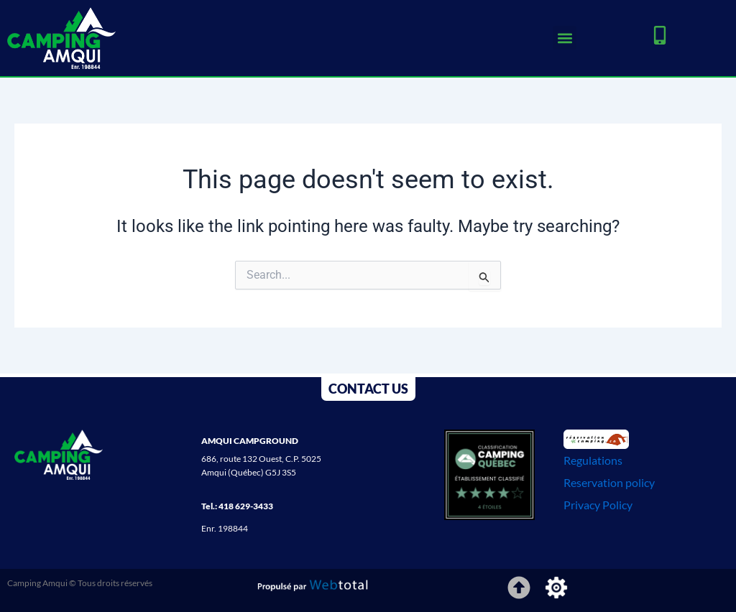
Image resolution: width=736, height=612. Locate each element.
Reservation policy (609, 482)
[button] (564, 38)
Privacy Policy (598, 504)
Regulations (593, 460)
